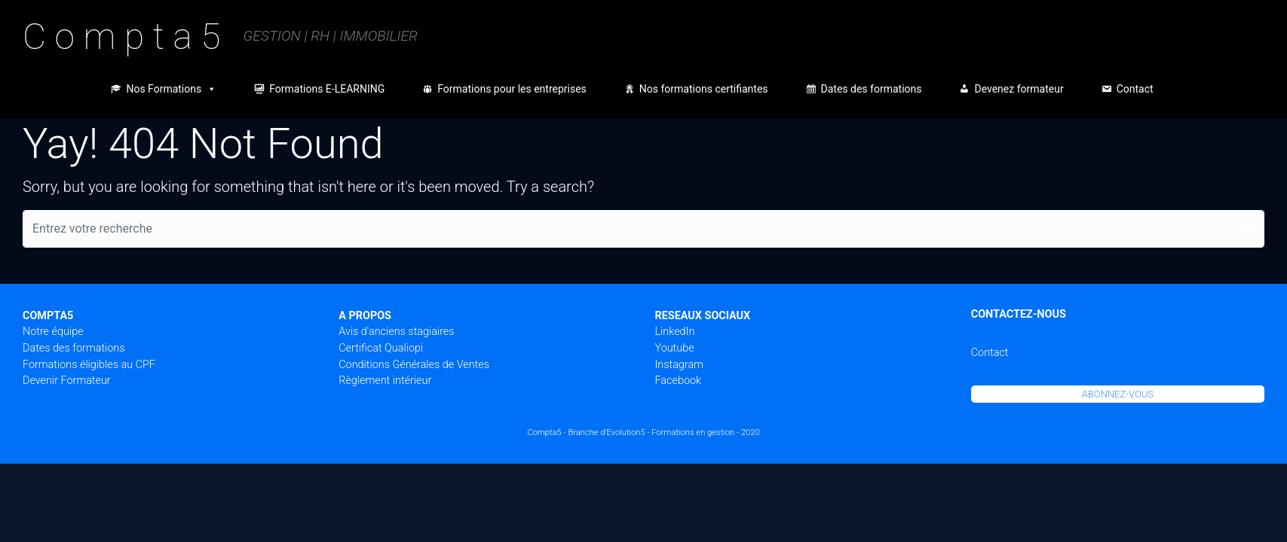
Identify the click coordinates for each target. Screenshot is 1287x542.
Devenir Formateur (67, 380)
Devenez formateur (1018, 89)
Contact (1135, 89)
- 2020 (748, 432)
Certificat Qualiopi (381, 348)
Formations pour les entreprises (512, 89)
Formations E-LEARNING (327, 89)
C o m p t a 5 (122, 36)
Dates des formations (871, 89)
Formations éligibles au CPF (89, 364)
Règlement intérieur (385, 380)
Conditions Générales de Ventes (414, 364)
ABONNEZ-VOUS (1118, 394)
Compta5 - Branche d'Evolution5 (586, 432)
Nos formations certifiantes (703, 89)
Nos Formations (171, 89)
